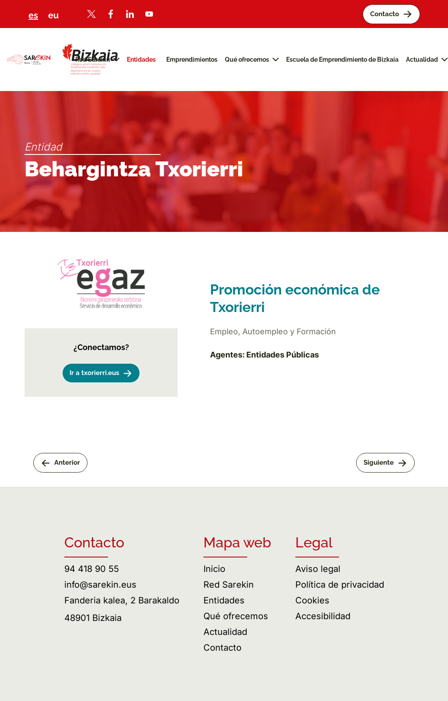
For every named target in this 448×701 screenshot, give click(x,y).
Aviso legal (317, 569)
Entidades (224, 600)
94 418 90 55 (91, 569)
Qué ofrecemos (235, 616)
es (33, 15)
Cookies (312, 600)
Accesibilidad (322, 616)
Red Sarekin (228, 584)
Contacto (222, 647)
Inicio (214, 569)
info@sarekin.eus (100, 584)
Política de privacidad (339, 584)
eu (53, 15)
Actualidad (225, 632)
